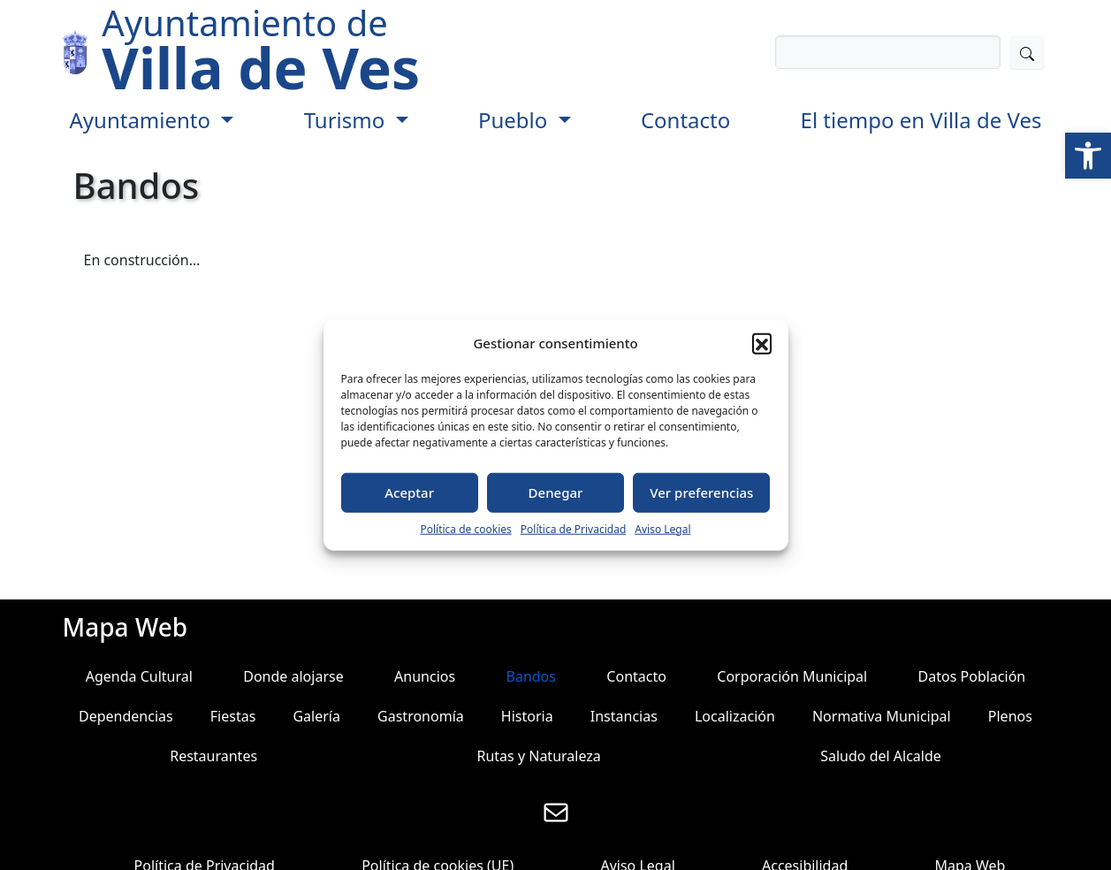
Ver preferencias (701, 492)
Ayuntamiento (143, 119)
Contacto (685, 119)
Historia (527, 716)
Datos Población (972, 676)
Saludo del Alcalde (880, 756)
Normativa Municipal (881, 716)
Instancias (624, 716)
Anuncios (424, 676)
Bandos (531, 676)
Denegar (556, 492)
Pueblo (515, 119)
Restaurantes (213, 756)
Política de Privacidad (574, 528)
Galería (316, 716)
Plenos (1010, 716)
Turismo (347, 119)
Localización (735, 716)
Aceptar (409, 492)
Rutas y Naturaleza (538, 756)
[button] (1088, 156)
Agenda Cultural (139, 676)
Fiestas (233, 716)
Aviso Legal (662, 528)
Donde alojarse (293, 676)
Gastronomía (420, 716)
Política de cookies (465, 528)
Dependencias (126, 716)
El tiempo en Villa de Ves (921, 119)
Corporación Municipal (792, 676)
